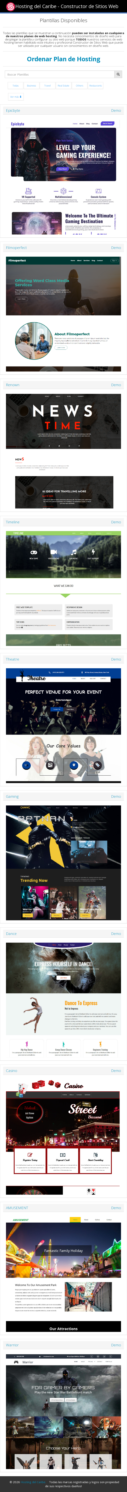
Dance (11, 933)
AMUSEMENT (17, 1207)
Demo (116, 110)
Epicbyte (13, 110)
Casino (11, 1070)
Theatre (12, 659)
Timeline (12, 522)
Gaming (12, 796)
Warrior (12, 1344)
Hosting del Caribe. (33, 1482)
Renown (12, 384)
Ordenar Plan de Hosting (63, 59)
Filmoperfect (16, 247)
